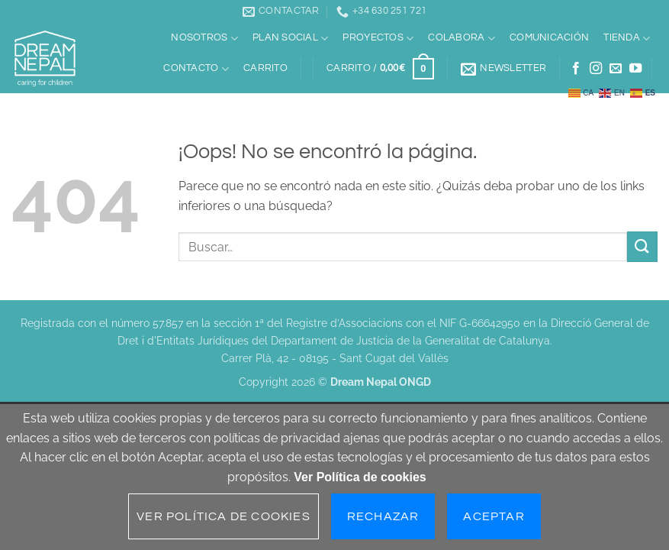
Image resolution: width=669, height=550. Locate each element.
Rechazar (383, 516)
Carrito (265, 68)
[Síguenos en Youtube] (635, 69)
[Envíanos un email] (615, 69)
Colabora (461, 38)
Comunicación (549, 38)
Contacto (196, 69)
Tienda (626, 38)
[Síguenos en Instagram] (596, 69)
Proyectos (378, 38)
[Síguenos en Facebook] (576, 69)
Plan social (290, 38)
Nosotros (204, 38)
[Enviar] (642, 246)
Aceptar (493, 516)
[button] (380, 68)
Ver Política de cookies (360, 477)
